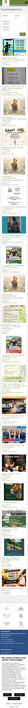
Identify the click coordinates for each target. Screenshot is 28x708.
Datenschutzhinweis (17, 703)
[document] (14, 675)
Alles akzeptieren (14, 698)
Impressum (8, 703)
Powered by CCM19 (14, 706)
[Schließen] (26, 656)
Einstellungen (19, 694)
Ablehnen (7, 694)
